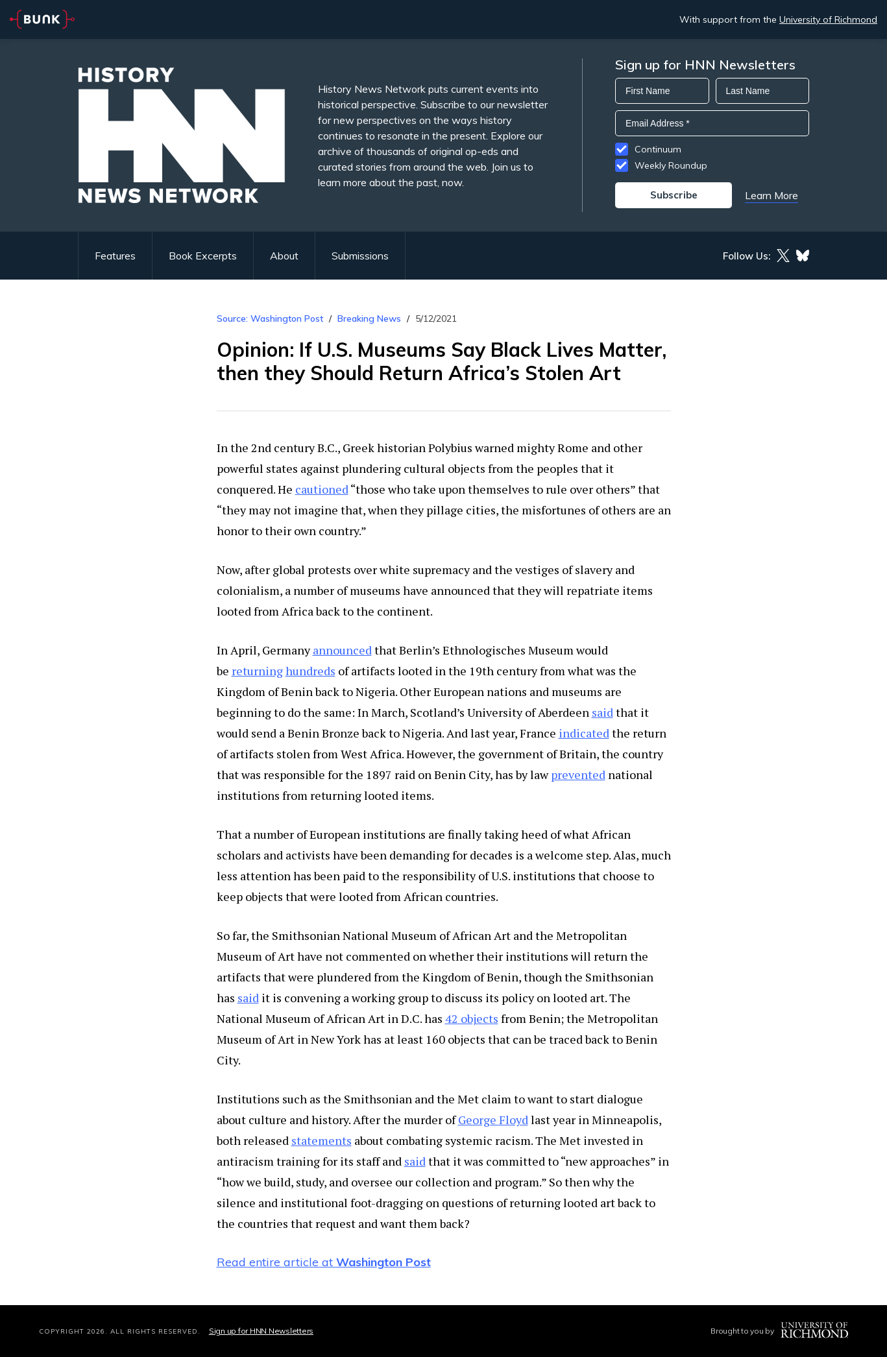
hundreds (310, 670)
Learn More (771, 195)
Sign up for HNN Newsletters (261, 1331)
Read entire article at (324, 1262)
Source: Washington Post (270, 318)
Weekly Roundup (671, 165)
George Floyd (493, 1119)
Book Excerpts (203, 255)
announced (342, 650)
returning (257, 670)
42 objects (471, 1018)
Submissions (360, 255)
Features (115, 255)
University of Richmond (828, 19)
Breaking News (369, 318)
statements (321, 1140)
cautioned (321, 489)
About (284, 255)
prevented (578, 774)
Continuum (658, 149)
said (602, 712)
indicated (584, 733)
